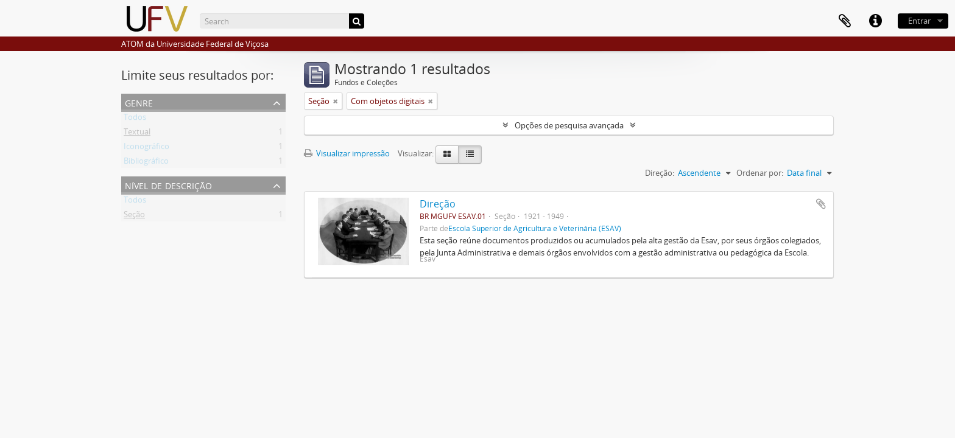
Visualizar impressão (347, 153)
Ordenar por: (759, 172)
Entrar (919, 20)
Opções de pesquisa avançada (569, 125)
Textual (137, 133)
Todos (135, 119)
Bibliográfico (146, 163)
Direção (438, 203)
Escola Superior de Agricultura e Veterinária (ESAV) (534, 228)
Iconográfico (146, 148)
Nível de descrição (168, 184)
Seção (134, 216)
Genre (139, 102)
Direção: (659, 172)
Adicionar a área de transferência (821, 204)
